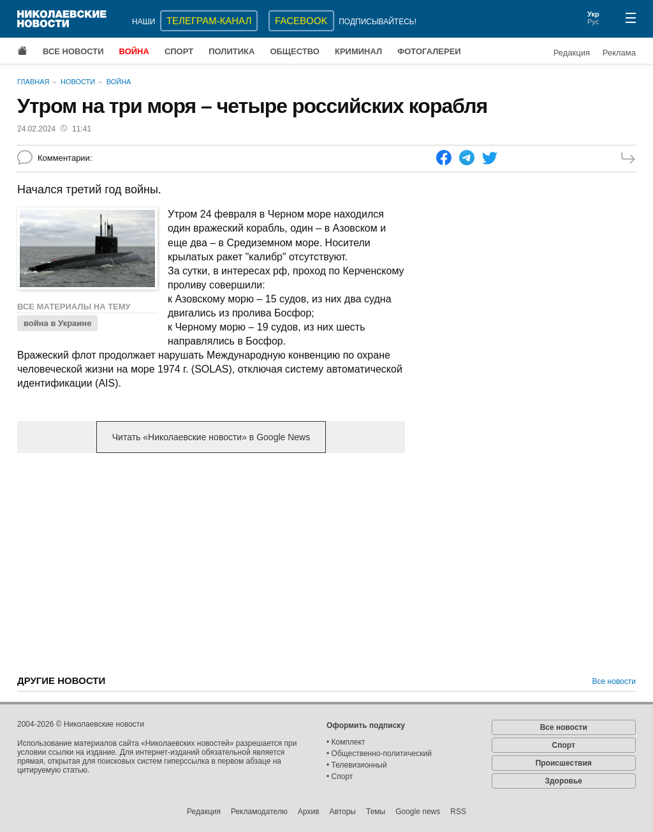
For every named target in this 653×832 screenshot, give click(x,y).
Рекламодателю (259, 811)
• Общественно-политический (379, 753)
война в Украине (57, 323)
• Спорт (339, 776)
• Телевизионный (356, 765)
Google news (417, 811)
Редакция (572, 52)
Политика (231, 51)
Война (134, 51)
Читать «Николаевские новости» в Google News (211, 437)
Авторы (343, 811)
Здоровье (563, 780)
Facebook (301, 20)
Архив (308, 811)
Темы (375, 811)
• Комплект (345, 742)
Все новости (73, 51)
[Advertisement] (211, 562)
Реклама (619, 52)
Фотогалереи (429, 51)
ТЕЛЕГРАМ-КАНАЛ (208, 20)
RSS (458, 811)
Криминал (358, 51)
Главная (33, 81)
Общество (294, 51)
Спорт (179, 51)
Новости (78, 81)
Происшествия (564, 763)
